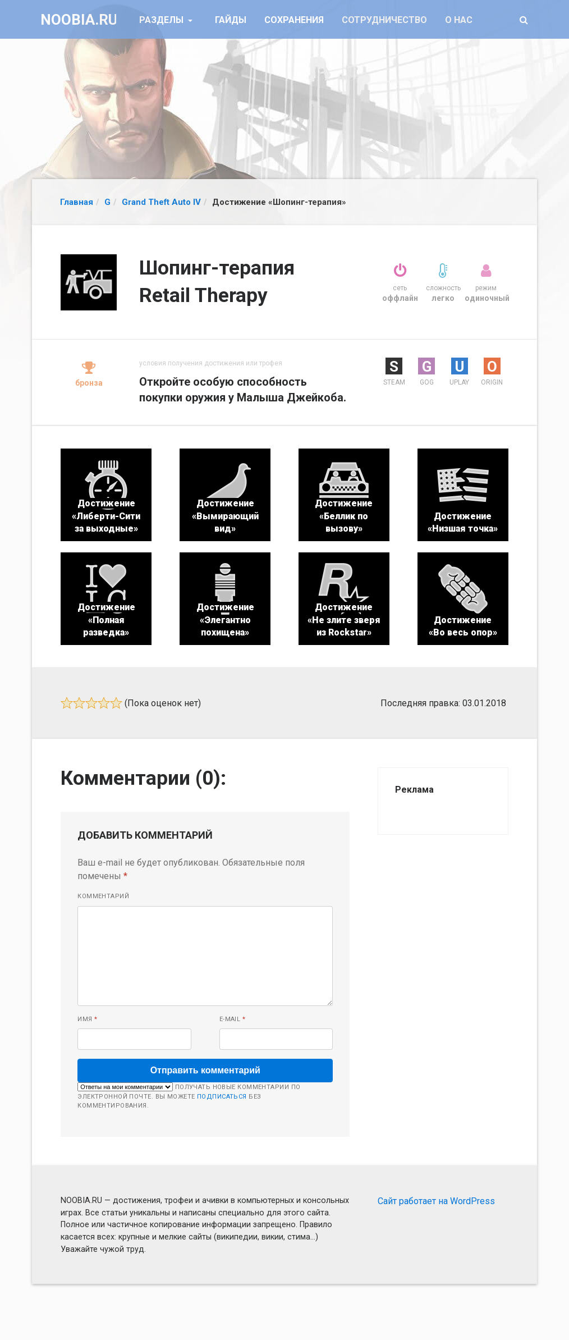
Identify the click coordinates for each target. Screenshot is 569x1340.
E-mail (232, 1019)
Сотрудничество (384, 20)
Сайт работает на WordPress (436, 1201)
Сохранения (294, 20)
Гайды (230, 20)
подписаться (222, 1096)
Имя (87, 1019)
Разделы (162, 20)
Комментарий (103, 896)
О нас (458, 20)
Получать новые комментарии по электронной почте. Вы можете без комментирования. (188, 1095)
